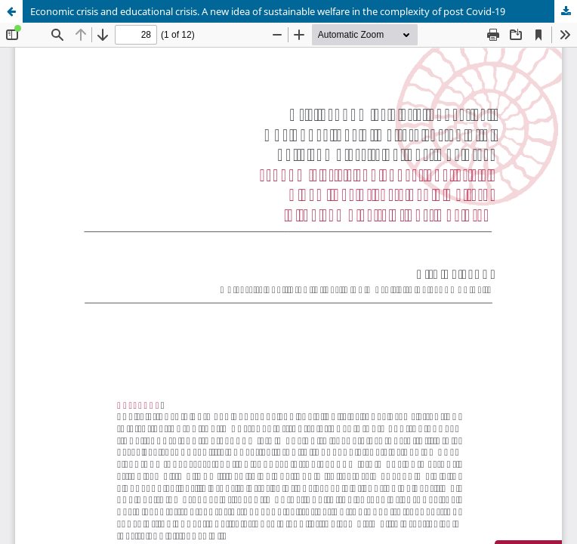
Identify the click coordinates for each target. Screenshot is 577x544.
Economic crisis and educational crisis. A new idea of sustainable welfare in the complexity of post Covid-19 (267, 11)
